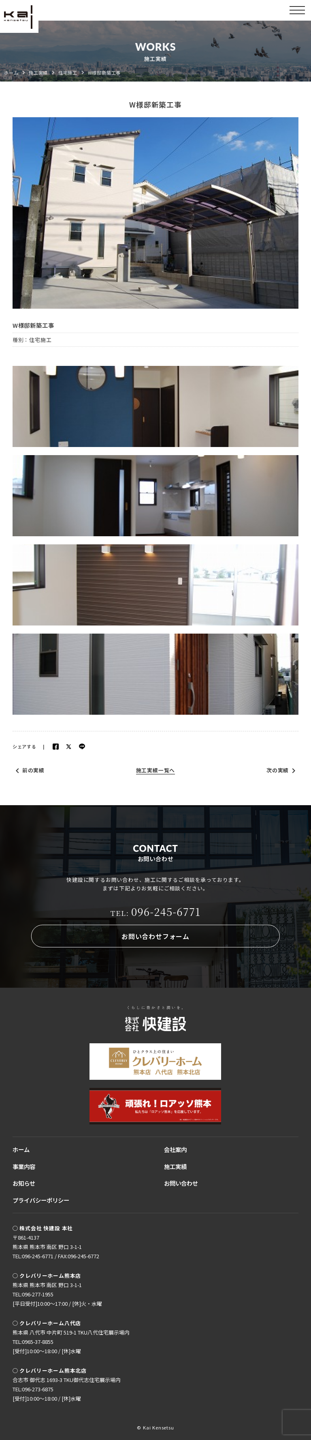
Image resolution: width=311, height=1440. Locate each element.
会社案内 (175, 1149)
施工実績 (175, 1166)
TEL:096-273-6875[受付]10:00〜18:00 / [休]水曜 (47, 1393)
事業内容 (24, 1166)
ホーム (21, 1149)
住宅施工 (40, 340)
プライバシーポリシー (41, 1200)
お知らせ (24, 1183)
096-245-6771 (156, 911)
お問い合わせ (181, 1183)
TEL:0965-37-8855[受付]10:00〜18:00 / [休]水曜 (47, 1346)
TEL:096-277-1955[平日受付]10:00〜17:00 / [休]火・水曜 (57, 1298)
